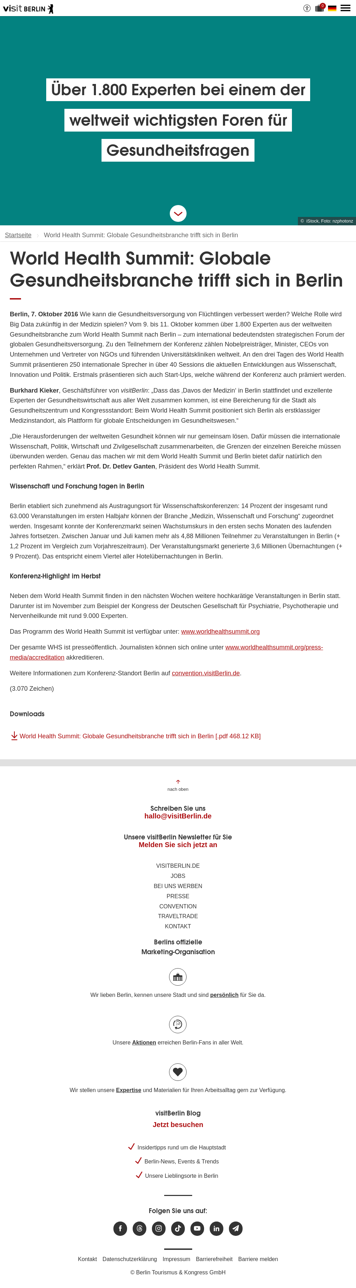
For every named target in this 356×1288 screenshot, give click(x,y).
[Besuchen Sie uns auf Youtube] (197, 1229)
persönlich (224, 995)
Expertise (128, 1090)
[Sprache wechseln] (334, 8)
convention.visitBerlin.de (206, 673)
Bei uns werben (178, 886)
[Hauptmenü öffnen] (345, 8)
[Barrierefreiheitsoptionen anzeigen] (307, 8)
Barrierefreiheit (214, 1259)
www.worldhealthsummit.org (220, 631)
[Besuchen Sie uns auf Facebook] (120, 1229)
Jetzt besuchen (178, 1124)
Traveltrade (178, 916)
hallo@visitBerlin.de (178, 816)
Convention (178, 906)
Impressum (176, 1259)
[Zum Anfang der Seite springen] (178, 785)
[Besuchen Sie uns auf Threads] (139, 1229)
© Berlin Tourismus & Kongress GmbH (177, 1272)
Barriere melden (258, 1259)
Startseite (18, 235)
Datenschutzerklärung (130, 1259)
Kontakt (178, 926)
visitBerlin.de (178, 866)
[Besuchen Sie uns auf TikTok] (178, 1229)
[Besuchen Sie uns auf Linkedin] (216, 1229)
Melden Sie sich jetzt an (178, 845)
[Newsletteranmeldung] (236, 1229)
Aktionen (144, 1043)
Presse (178, 896)
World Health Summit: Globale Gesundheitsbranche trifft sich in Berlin (140, 736)
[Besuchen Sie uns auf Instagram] (159, 1229)
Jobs (178, 876)
